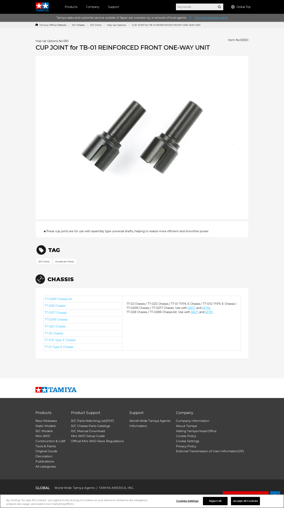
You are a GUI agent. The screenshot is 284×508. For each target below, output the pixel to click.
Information (138, 426)
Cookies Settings (187, 500)
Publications (45, 461)
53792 (206, 308)
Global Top (241, 7)
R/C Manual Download (88, 431)
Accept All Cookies (245, 500)
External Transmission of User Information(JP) (210, 451)
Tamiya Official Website (52, 24)
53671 (191, 308)
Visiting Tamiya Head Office (196, 431)
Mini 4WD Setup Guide (88, 436)
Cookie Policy (186, 436)
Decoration (44, 456)
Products (71, 7)
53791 (209, 312)
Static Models (46, 426)
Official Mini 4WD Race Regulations (97, 441)
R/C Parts (95, 24)
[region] (142, 501)
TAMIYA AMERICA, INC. (116, 488)
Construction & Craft (50, 441)
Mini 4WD (43, 436)
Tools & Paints (46, 446)
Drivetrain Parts (64, 261)
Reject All (215, 500)
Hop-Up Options (116, 24)
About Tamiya (186, 426)
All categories (46, 466)
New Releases (46, 421)
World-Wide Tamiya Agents (149, 421)
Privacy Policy (186, 446)
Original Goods (46, 451)
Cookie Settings (187, 441)
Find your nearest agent (211, 18)
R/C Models (78, 24)
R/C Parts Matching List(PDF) (92, 421)
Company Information (192, 421)
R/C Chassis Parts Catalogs (90, 426)
